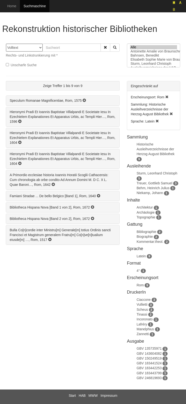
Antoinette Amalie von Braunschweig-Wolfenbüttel (153, 51)
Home (11, 6)
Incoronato (145, 319)
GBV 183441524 (149, 363)
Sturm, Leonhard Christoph (153, 64)
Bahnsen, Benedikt (153, 55)
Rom (140, 285)
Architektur (145, 207)
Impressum (109, 395)
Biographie (145, 236)
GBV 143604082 (149, 353)
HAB (82, 395)
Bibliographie (146, 232)
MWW (93, 395)
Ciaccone (144, 300)
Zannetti (143, 334)
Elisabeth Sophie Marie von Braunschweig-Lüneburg (153, 60)
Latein (141, 256)
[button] (105, 47)
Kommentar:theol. (150, 242)
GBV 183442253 (149, 368)
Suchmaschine (34, 6)
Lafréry (142, 324)
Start (72, 395)
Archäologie (146, 212)
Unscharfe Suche (21, 65)
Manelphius (145, 329)
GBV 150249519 (149, 358)
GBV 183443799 (149, 373)
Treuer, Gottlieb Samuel (154, 183)
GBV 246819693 (149, 378)
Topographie (146, 217)
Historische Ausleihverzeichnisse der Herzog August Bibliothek (155, 149)
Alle (153, 47)
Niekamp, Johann (150, 193)
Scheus (142, 309)
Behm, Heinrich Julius (153, 188)
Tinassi (142, 314)
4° (138, 271)
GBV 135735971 (149, 348)
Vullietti (142, 304)
